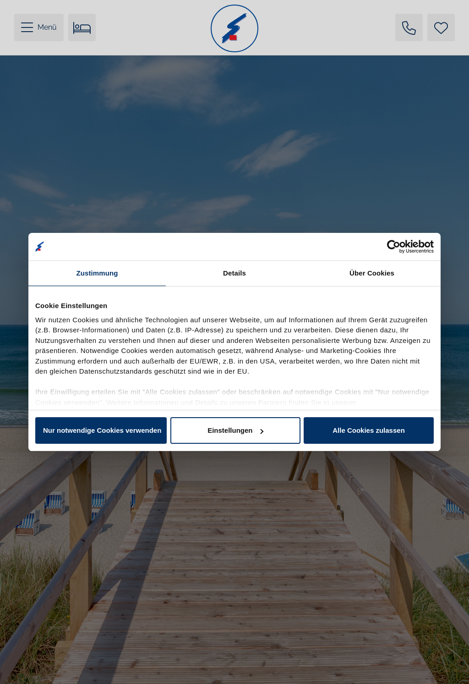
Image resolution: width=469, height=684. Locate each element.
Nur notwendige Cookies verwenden (102, 430)
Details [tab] (234, 273)
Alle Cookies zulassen (369, 430)
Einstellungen (235, 430)
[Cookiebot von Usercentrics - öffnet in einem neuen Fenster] (394, 247)
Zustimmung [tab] (97, 273)
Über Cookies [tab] (371, 273)
